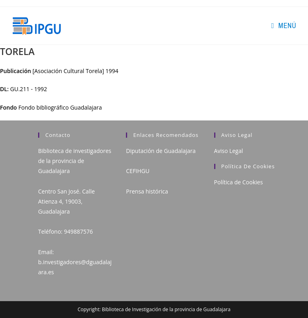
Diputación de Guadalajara (161, 151)
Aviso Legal (228, 151)
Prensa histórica (147, 191)
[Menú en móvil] (283, 25)
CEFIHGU (137, 171)
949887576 (78, 231)
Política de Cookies (238, 182)
